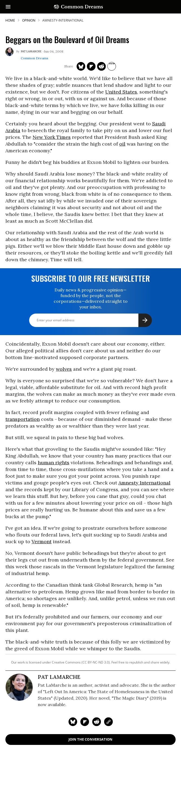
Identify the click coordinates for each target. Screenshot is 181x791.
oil (122, 144)
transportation (22, 419)
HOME (10, 20)
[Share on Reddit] (101, 66)
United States (121, 92)
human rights (53, 462)
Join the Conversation (90, 739)
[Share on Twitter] (81, 66)
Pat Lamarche (31, 51)
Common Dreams (34, 58)
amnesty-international (62, 20)
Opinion (28, 20)
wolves (64, 369)
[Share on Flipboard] (91, 66)
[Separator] (111, 66)
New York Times (52, 137)
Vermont (42, 541)
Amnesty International (144, 483)
